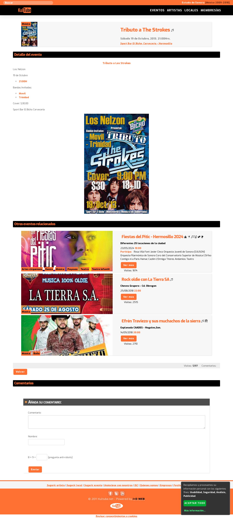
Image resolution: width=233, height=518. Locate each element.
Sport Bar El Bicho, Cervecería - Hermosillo (146, 43)
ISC (136, 485)
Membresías (211, 10)
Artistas (174, 10)
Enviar (35, 469)
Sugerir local (74, 485)
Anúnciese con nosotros (118, 485)
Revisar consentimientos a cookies (116, 516)
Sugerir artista (56, 485)
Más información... (194, 510)
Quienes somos (149, 485)
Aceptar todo (194, 503)
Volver (20, 371)
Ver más (128, 265)
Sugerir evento (93, 485)
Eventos (157, 10)
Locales (191, 10)
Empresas (166, 485)
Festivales (180, 485)
